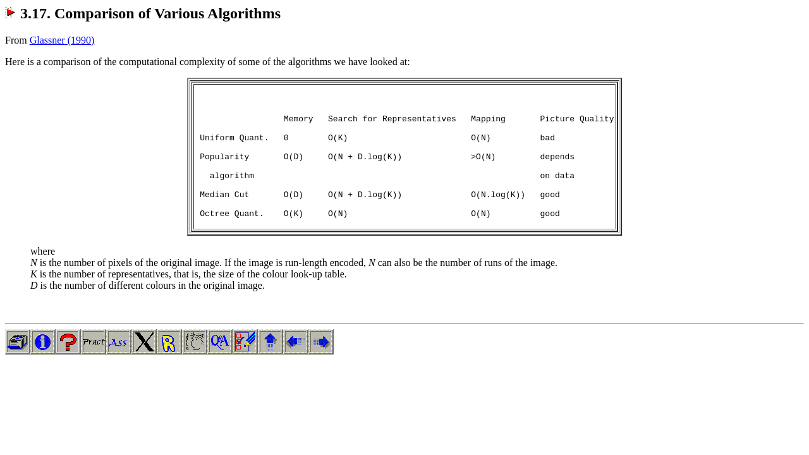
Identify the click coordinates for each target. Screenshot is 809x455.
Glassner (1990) (62, 40)
